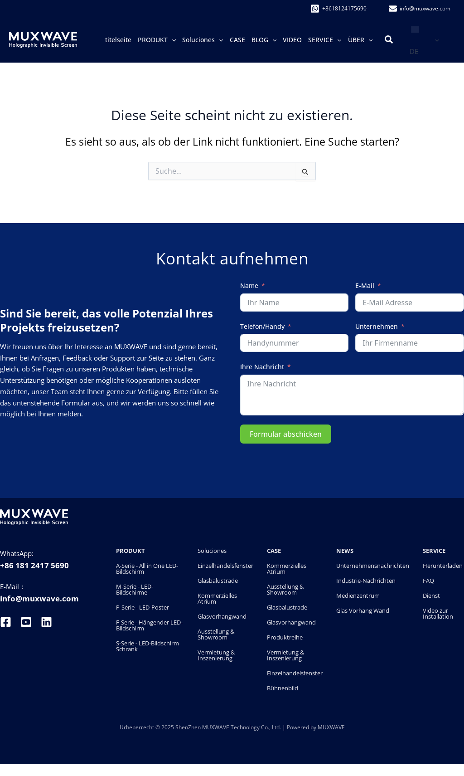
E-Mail (364, 285)
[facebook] (7, 622)
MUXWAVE (331, 727)
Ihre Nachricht (262, 366)
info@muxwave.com (39, 598)
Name (249, 285)
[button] (172, 40)
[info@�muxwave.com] (420, 9)
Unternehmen (376, 326)
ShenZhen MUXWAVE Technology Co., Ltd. (228, 727)
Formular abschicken (286, 434)
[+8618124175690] (338, 8)
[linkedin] (46, 622)
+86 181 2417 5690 (34, 565)
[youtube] (26, 622)
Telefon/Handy (262, 326)
